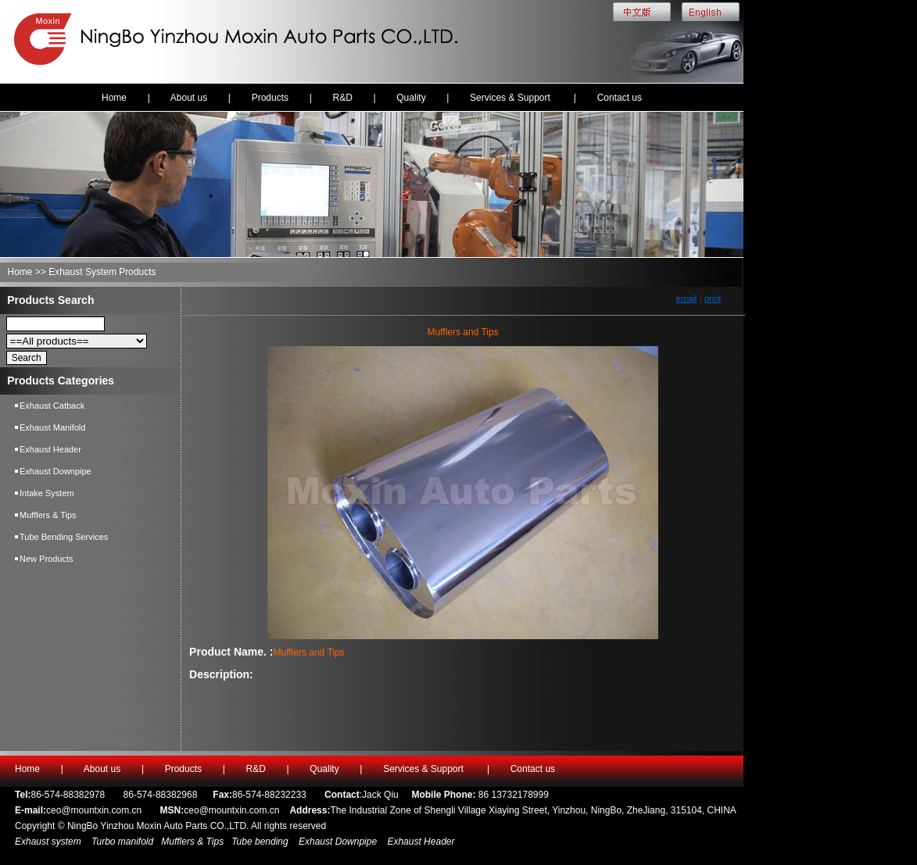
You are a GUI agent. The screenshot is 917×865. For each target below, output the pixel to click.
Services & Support (511, 97)
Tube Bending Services (64, 537)
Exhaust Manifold (52, 427)
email (686, 298)
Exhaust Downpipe (55, 471)
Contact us (619, 97)
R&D (342, 97)
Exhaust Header (50, 449)
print (712, 298)
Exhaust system (49, 841)
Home (114, 97)
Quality (410, 97)
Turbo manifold (121, 841)
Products (270, 97)
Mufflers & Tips (48, 515)
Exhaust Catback (52, 405)
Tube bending (259, 841)
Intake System (47, 493)
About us (188, 97)
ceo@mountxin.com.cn (93, 810)
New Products (46, 558)
